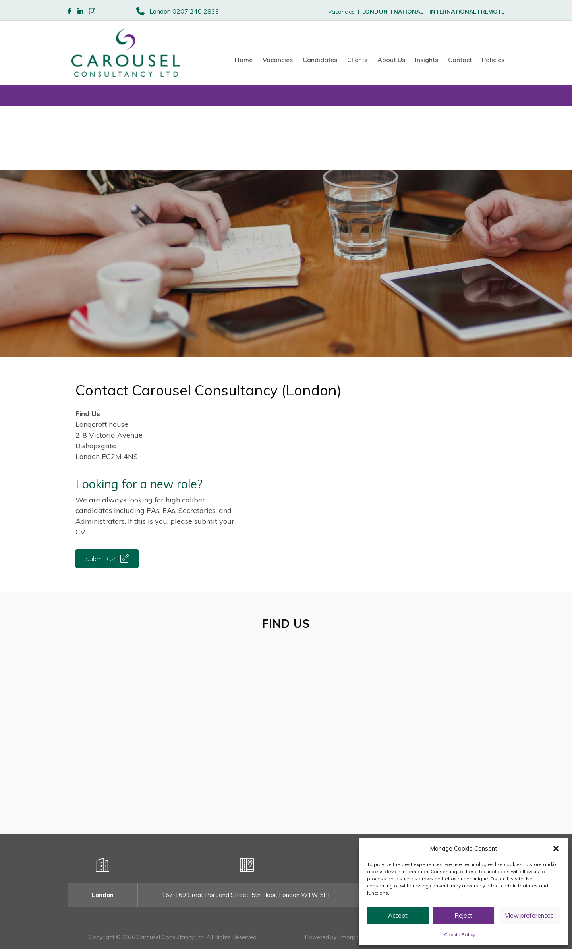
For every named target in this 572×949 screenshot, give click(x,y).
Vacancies (278, 60)
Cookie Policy (459, 934)
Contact (460, 60)
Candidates (320, 60)
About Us (391, 60)
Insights (426, 60)
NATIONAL (408, 11)
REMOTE (492, 11)
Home (244, 60)
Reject (463, 915)
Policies (493, 60)
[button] (556, 849)
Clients (357, 60)
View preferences (529, 915)
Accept (398, 915)
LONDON (375, 11)
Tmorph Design (358, 937)
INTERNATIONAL (455, 11)
